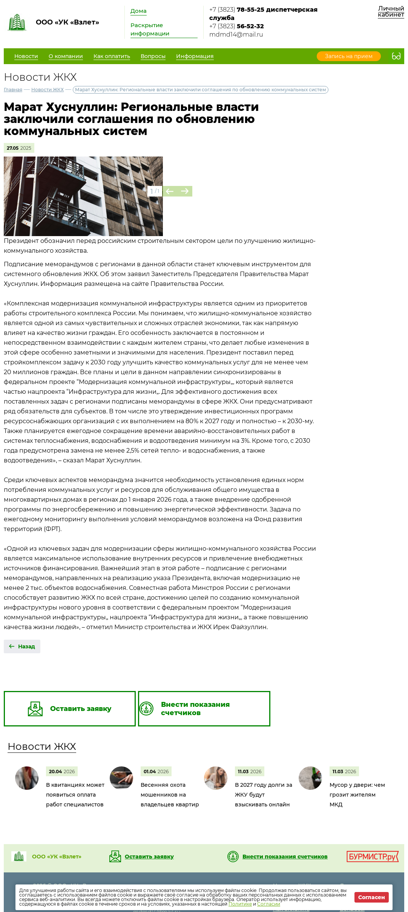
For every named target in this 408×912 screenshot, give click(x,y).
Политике (240, 904)
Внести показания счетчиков (285, 856)
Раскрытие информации (149, 29)
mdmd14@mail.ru (236, 34)
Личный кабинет (391, 11)
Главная (13, 89)
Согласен (371, 897)
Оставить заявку (149, 856)
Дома (138, 10)
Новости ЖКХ (47, 89)
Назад (26, 646)
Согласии (268, 904)
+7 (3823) (263, 13)
